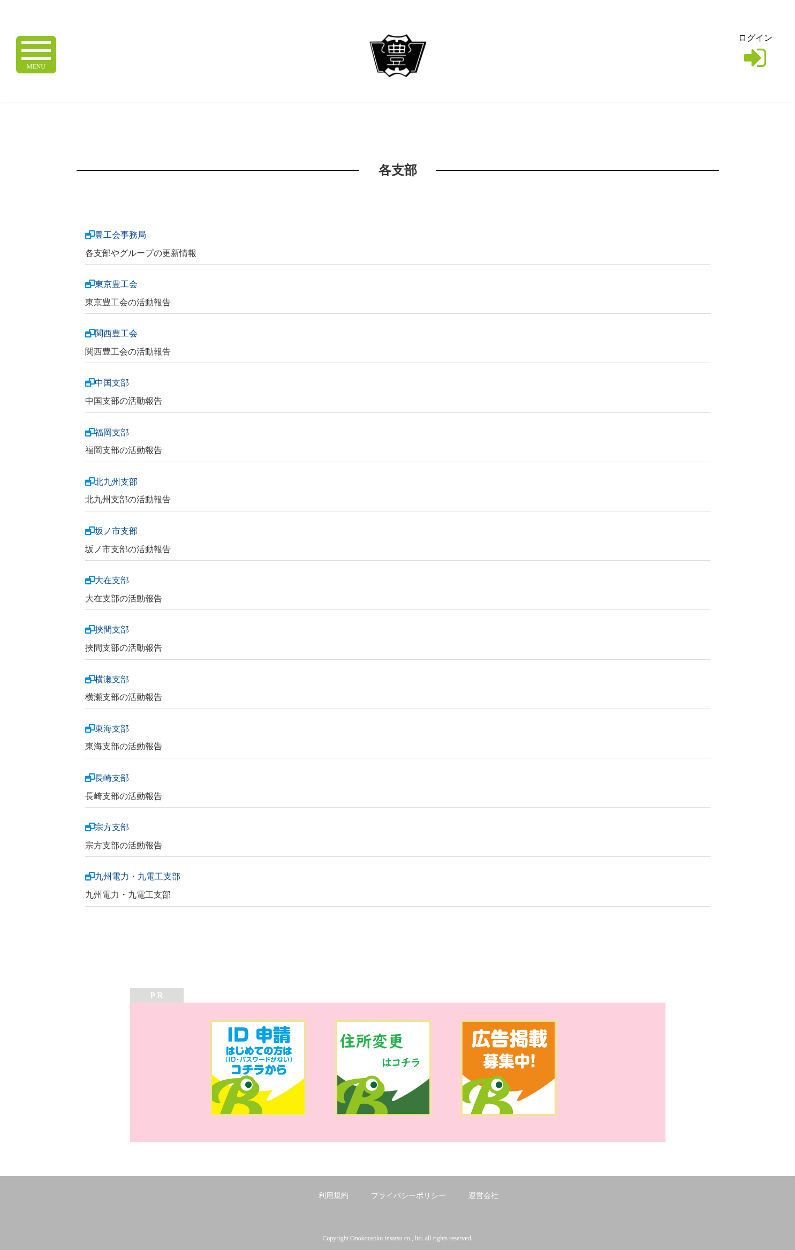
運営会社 (483, 1196)
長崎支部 (112, 777)
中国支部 (112, 382)
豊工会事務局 (120, 234)
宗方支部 (112, 827)
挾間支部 (112, 629)
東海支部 (112, 728)
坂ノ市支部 (116, 531)
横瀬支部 (112, 679)
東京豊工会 (116, 284)
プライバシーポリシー (408, 1196)
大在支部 (112, 580)
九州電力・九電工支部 (137, 876)
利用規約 (334, 1196)
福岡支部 (112, 432)
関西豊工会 (116, 333)
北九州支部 (116, 481)
